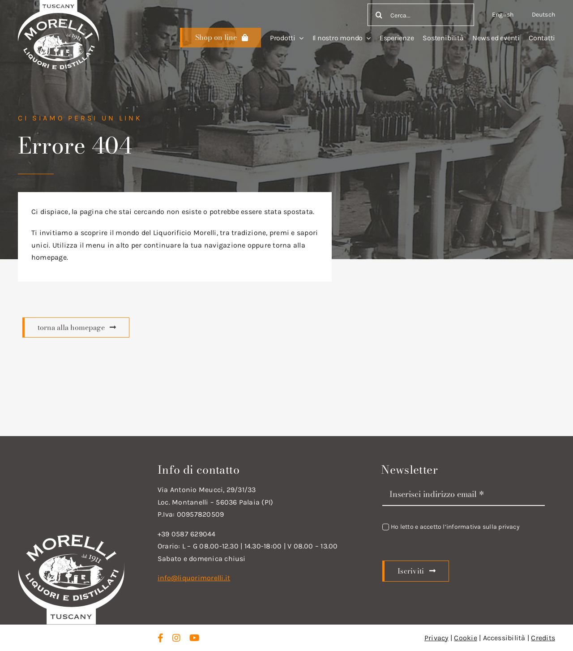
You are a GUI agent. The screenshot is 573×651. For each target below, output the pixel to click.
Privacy (436, 638)
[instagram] (176, 638)
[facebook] (160, 638)
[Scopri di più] (220, 37)
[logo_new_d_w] (71, 536)
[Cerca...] (421, 15)
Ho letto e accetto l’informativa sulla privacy (455, 527)
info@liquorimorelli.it (194, 578)
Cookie (465, 638)
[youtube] (194, 638)
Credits (543, 638)
